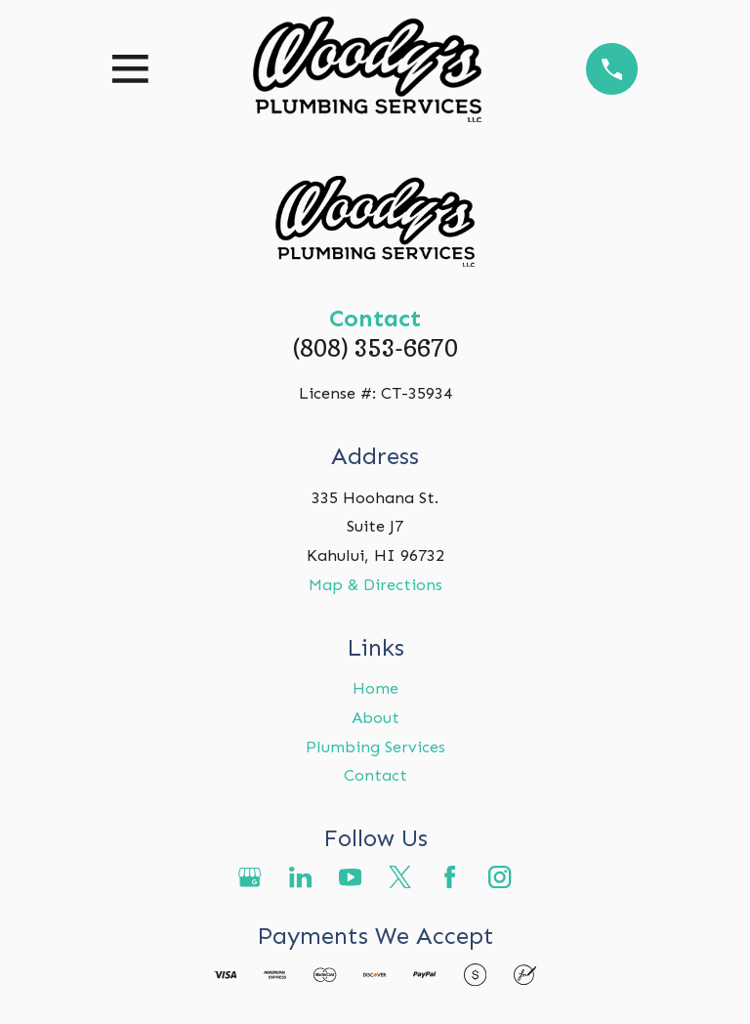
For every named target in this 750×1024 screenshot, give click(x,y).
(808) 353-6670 (375, 348)
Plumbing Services (375, 746)
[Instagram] (499, 877)
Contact (375, 775)
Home (375, 688)
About (375, 717)
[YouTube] (350, 877)
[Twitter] (400, 877)
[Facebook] (449, 877)
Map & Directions (375, 584)
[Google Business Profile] (249, 877)
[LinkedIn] (300, 877)
